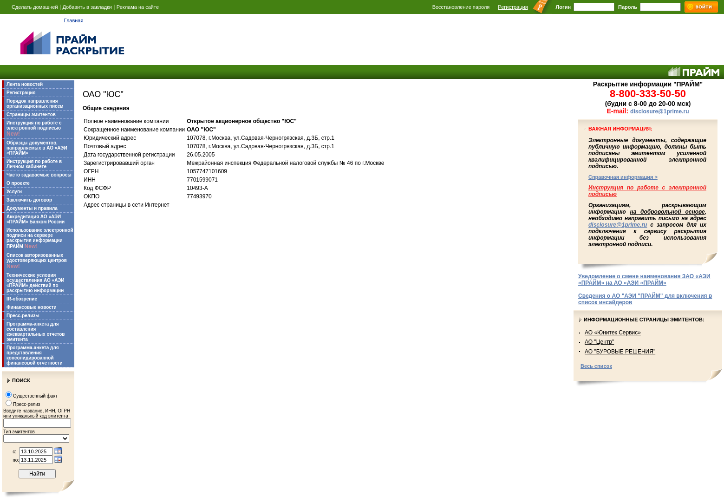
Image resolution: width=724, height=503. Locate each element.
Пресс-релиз (26, 404)
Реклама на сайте (138, 7)
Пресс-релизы (23, 315)
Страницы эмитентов (31, 114)
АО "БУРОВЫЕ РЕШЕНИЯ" (620, 351)
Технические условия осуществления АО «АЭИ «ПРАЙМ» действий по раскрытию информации (36, 283)
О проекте (18, 183)
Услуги (14, 191)
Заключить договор (29, 200)
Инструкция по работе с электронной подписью (34, 128)
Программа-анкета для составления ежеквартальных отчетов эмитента (36, 331)
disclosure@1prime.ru (659, 111)
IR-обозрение (22, 298)
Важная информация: (620, 128)
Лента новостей (25, 84)
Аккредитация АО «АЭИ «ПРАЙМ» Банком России (36, 219)
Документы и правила (32, 208)
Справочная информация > (623, 177)
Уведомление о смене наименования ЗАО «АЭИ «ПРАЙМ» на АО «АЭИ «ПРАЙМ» (644, 279)
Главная (74, 20)
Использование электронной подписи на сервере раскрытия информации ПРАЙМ (40, 238)
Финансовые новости (32, 307)
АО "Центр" (599, 342)
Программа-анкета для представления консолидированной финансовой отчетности (35, 355)
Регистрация (513, 7)
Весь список (596, 366)
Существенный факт (35, 395)
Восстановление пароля (461, 7)
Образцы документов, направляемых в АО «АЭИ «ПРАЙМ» (37, 148)
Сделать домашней (35, 7)
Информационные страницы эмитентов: (644, 319)
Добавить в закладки (87, 7)
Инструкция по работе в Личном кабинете (34, 164)
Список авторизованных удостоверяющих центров (37, 261)
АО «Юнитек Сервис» (613, 332)
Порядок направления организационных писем (35, 103)
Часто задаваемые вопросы (39, 174)
